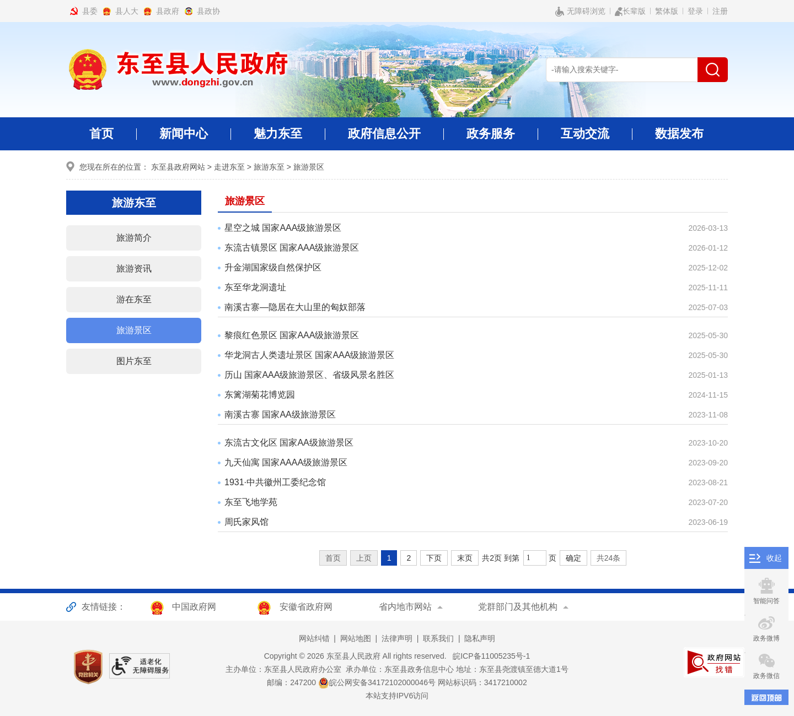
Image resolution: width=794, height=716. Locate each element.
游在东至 (134, 299)
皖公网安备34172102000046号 (377, 682)
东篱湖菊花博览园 (259, 394)
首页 (101, 133)
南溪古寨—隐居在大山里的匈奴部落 (295, 307)
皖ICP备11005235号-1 (489, 656)
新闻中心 (183, 138)
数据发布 (679, 133)
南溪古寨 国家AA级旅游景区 (280, 414)
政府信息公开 (384, 138)
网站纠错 (314, 638)
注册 (720, 11)
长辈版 (630, 11)
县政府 (167, 11)
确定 (573, 558)
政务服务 (490, 138)
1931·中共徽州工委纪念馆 (275, 482)
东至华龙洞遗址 (255, 287)
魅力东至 (278, 138)
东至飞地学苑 (250, 502)
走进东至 (229, 166)
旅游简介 (134, 237)
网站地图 (355, 638)
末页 (465, 558)
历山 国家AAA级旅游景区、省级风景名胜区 (309, 374)
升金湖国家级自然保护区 (272, 267)
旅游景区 (308, 166)
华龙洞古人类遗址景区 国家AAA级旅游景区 (309, 355)
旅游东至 (269, 166)
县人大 (126, 11)
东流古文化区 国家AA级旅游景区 (288, 442)
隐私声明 (479, 638)
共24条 (609, 558)
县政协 (208, 11)
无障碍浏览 (580, 12)
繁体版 (666, 11)
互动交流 (585, 138)
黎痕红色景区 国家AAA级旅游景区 (291, 335)
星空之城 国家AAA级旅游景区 (282, 227)
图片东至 (134, 361)
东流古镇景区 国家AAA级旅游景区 (291, 247)
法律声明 (397, 638)
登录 (695, 11)
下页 (434, 558)
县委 (90, 11)
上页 (364, 558)
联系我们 (438, 638)
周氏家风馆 (246, 522)
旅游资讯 (134, 268)
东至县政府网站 (178, 166)
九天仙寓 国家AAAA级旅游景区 (285, 462)
